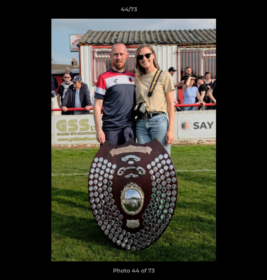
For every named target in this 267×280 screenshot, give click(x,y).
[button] (239, 11)
